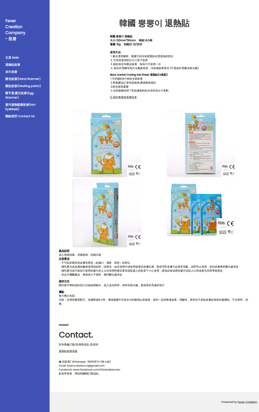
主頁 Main (12, 58)
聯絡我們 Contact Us (20, 116)
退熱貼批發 (12, 65)
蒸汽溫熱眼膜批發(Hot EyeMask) (20, 107)
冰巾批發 (11, 72)
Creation (251, 402)
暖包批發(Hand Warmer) (23, 79)
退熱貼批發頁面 (68, 351)
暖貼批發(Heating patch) (23, 86)
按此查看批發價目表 (123, 97)
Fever (242, 402)
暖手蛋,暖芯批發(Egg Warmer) (19, 95)
